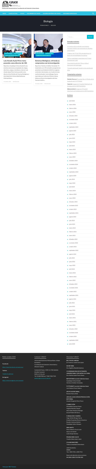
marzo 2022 (72, 273)
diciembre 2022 (73, 239)
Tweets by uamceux (7, 374)
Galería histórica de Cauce (52, 13)
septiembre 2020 (73, 340)
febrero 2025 (72, 153)
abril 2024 (72, 187)
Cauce (22, 13)
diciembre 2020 (73, 329)
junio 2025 (72, 138)
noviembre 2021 (73, 287)
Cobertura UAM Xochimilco (12, 55)
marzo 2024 (72, 190)
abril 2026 (72, 101)
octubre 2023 (72, 209)
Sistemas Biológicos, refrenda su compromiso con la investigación (47, 62)
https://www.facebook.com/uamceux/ (12, 367)
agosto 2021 (72, 299)
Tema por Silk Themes (9, 467)
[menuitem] (4, 13)
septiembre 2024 (73, 172)
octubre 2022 (72, 246)
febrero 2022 (72, 276)
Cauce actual (13, 13)
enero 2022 (72, 280)
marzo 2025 (72, 149)
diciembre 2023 (73, 202)
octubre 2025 (72, 123)
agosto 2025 (72, 130)
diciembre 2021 (73, 284)
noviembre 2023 (73, 205)
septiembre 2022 (73, 250)
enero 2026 (72, 112)
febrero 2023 (72, 231)
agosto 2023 (72, 216)
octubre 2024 (72, 168)
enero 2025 (72, 157)
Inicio (4, 13)
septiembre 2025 (73, 127)
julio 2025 (72, 134)
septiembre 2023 (73, 213)
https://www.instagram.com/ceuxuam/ (13, 380)
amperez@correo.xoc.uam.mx (42, 378)
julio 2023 (72, 220)
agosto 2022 (72, 254)
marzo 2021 (72, 317)
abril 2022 (72, 269)
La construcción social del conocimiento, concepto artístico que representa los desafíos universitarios (79, 48)
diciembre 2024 (73, 160)
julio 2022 (72, 258)
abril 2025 (72, 145)
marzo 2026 (72, 104)
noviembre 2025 (73, 119)
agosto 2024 (72, 175)
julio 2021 (72, 302)
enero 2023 (72, 235)
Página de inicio (44, 25)
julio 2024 (72, 179)
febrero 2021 (72, 321)
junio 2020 (72, 344)
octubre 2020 (72, 336)
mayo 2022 (72, 265)
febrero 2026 (72, 108)
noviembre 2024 (73, 164)
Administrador (16, 81)
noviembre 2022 (73, 243)
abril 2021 (72, 314)
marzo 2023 (72, 228)
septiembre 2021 (73, 295)
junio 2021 (72, 306)
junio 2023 (72, 224)
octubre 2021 (72, 291)
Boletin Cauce (8, 53)
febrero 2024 (72, 194)
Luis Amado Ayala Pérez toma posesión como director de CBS (15, 62)
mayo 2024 (72, 183)
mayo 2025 (72, 142)
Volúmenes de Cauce (33, 13)
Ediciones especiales (70, 13)
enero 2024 (72, 198)
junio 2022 (72, 261)
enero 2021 (72, 325)
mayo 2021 (72, 310)
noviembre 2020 (73, 332)
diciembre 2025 (73, 115)
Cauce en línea (17, 53)
